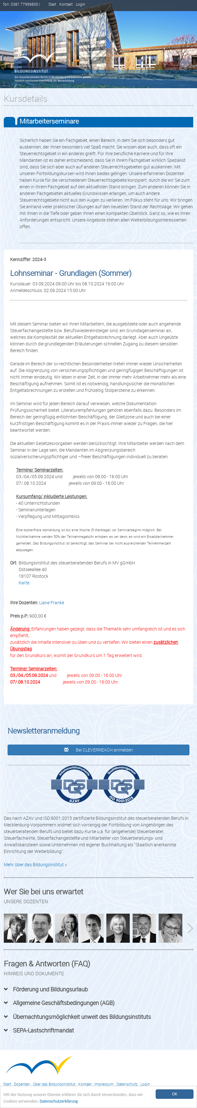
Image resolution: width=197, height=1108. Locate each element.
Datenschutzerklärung (59, 1101)
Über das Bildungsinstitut (54, 1084)
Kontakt (66, 4)
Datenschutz (127, 1084)
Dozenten (22, 1084)
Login (80, 4)
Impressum (104, 1084)
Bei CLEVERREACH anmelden (98, 750)
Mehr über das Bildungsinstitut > (35, 864)
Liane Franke (51, 603)
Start (52, 4)
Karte (24, 583)
